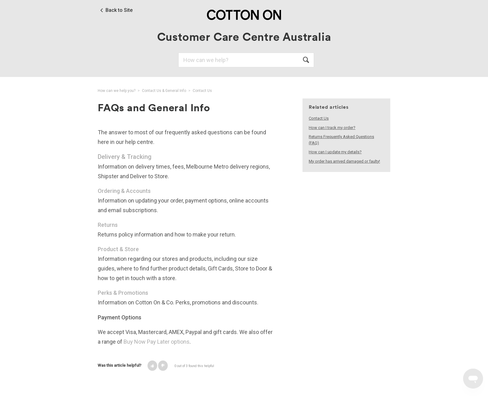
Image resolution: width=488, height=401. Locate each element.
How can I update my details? (335, 152)
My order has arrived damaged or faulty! (344, 161)
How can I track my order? (332, 127)
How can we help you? (116, 90)
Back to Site (119, 10)
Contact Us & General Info (164, 90)
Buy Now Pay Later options (157, 341)
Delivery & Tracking (125, 156)
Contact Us (202, 90)
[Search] (246, 60)
